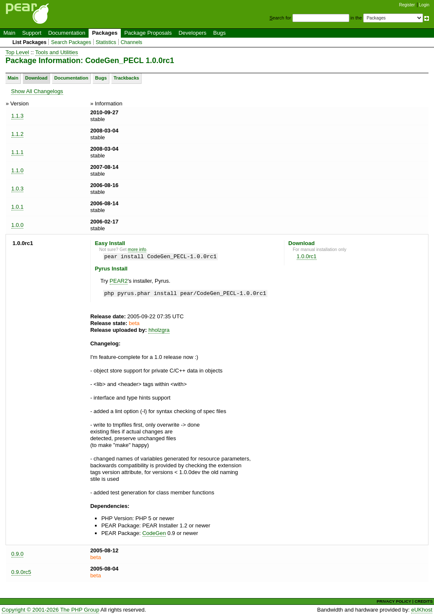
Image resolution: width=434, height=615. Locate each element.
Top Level (17, 52)
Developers (192, 33)
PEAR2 (119, 281)
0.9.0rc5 (21, 572)
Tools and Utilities (56, 52)
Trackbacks (126, 77)
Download (36, 77)
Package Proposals (148, 33)
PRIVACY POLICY (394, 601)
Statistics (106, 42)
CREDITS (424, 601)
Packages (104, 33)
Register (407, 5)
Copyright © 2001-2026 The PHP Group (50, 610)
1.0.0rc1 (307, 256)
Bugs (219, 33)
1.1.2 (17, 134)
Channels (131, 42)
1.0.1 (17, 207)
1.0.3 (17, 188)
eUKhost (421, 610)
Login (424, 5)
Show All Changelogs (37, 91)
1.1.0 (17, 170)
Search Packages (71, 42)
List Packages (29, 42)
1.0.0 (17, 225)
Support (32, 33)
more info (137, 249)
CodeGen (154, 533)
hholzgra (159, 330)
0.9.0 (17, 554)
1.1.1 (17, 152)
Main (9, 33)
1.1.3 (17, 116)
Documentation (66, 33)
